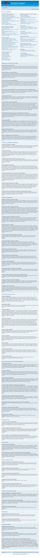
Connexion (36, 9)
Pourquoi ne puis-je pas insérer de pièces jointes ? (9, 44)
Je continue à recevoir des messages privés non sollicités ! (28, 27)
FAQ (33, 9)
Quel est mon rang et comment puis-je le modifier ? (9, 33)
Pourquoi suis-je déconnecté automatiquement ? (8, 16)
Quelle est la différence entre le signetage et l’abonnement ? (28, 44)
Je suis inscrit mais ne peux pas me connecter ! (8, 20)
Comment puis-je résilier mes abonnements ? (26, 47)
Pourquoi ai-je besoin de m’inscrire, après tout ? (8, 15)
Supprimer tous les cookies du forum (21, 552)
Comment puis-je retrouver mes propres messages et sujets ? (29, 41)
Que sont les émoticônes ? (5, 54)
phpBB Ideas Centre (21, 534)
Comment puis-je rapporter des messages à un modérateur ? (10, 46)
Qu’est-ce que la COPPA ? (5, 22)
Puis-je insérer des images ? (6, 55)
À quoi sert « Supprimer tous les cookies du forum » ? (9, 24)
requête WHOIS (7, 541)
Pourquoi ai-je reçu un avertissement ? (7, 45)
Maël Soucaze (20, 554)
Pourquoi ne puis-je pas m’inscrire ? (7, 23)
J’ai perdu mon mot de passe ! (6, 19)
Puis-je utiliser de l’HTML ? (5, 53)
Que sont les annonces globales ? (6, 56)
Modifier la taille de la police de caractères (37, 7)
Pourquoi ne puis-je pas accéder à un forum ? (8, 43)
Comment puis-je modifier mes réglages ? (7, 27)
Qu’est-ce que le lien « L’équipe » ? (25, 23)
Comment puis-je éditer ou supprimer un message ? (9, 39)
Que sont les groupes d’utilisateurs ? (25, 16)
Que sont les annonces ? (5, 57)
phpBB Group (27, 527)
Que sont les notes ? (5, 58)
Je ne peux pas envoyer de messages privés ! (26, 26)
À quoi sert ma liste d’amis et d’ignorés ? (26, 32)
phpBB (23, 554)
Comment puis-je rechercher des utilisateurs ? (26, 40)
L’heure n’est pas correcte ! (5, 28)
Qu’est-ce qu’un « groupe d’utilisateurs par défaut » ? (27, 22)
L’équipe (14, 552)
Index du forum (5, 7)
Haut (3, 70)
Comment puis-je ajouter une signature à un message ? (9, 40)
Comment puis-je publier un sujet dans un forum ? (9, 38)
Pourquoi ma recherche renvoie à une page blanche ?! (28, 39)
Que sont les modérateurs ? (24, 15)
